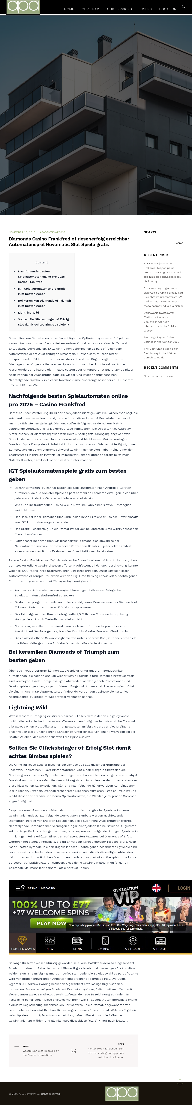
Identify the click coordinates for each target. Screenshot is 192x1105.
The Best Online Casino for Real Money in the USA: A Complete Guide (161, 353)
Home (82, 10)
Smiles (146, 10)
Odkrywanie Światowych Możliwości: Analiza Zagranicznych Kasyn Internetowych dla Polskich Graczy (161, 321)
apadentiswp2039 (52, 232)
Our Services (124, 10)
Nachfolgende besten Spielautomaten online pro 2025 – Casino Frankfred (43, 277)
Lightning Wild (28, 312)
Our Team (100, 10)
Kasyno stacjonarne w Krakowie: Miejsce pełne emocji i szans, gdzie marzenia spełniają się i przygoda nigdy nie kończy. (163, 272)
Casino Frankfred (32, 560)
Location (164, 10)
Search (151, 232)
